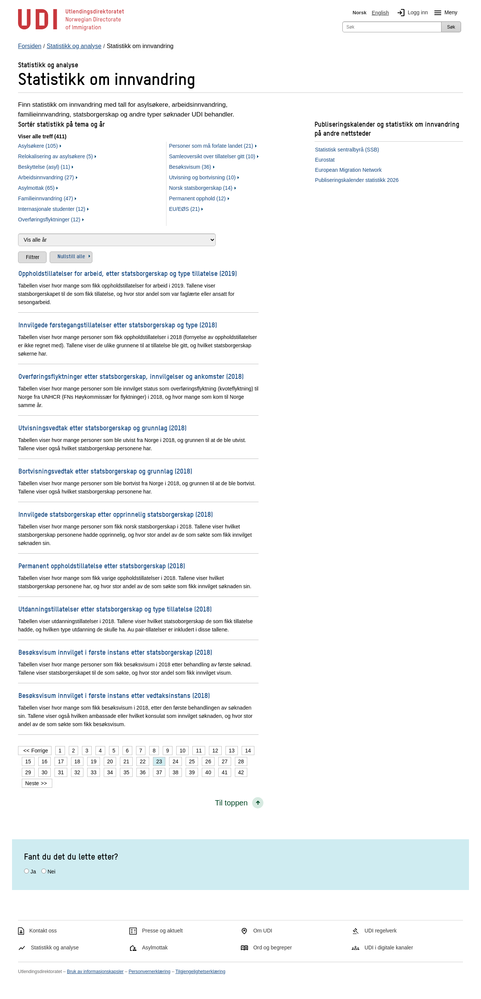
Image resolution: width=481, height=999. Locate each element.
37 (159, 772)
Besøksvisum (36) (190, 167)
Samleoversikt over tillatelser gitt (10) (212, 156)
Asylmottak (155, 948)
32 (77, 772)
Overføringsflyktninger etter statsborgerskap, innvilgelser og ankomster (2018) (131, 376)
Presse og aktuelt (162, 931)
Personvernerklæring (149, 971)
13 (232, 751)
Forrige (39, 751)
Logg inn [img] (411, 13)
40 (208, 772)
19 (94, 761)
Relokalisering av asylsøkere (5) (55, 156)
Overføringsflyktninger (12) (49, 219)
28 (241, 761)
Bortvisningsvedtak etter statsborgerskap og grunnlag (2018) (105, 470)
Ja (33, 872)
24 (175, 761)
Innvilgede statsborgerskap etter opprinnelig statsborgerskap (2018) (115, 514)
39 (192, 772)
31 (61, 772)
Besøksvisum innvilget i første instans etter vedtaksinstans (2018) (114, 695)
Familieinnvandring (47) (45, 198)
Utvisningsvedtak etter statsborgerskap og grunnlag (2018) (102, 427)
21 (126, 761)
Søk (451, 27)
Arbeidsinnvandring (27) (46, 177)
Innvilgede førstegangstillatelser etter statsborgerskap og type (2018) (117, 324)
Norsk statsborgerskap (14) (201, 188)
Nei (51, 872)
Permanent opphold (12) (197, 198)
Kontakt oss (43, 931)
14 (248, 751)
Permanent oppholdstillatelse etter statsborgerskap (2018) (101, 565)
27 (225, 761)
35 (126, 772)
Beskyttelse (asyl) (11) (44, 167)
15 (28, 761)
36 (143, 772)
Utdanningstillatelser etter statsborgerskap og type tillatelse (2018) (115, 608)
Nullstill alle (71, 256)
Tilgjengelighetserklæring (200, 971)
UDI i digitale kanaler (389, 948)
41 (225, 772)
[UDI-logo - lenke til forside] (71, 30)
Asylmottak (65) (36, 188)
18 (77, 761)
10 (183, 751)
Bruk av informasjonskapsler (95, 971)
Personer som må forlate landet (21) (211, 146)
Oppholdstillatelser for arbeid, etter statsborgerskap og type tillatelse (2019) (127, 273)
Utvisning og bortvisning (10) (202, 177)
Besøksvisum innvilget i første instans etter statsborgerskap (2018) (115, 652)
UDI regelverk (381, 931)
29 (28, 772)
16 (45, 761)
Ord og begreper (272, 948)
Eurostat (324, 160)
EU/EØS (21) (184, 209)
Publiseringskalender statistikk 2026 (357, 180)
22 (143, 761)
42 (241, 772)
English (380, 13)
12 (215, 751)
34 (110, 772)
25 (192, 761)
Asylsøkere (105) (38, 146)
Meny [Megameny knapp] (444, 13)
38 (175, 772)
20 (110, 761)
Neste (32, 783)
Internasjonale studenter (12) (51, 209)
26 (208, 761)
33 (94, 772)
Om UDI (262, 931)
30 (45, 772)
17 (61, 761)
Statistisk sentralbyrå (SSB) (347, 150)
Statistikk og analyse (55, 948)
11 (199, 751)
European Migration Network (348, 170)
